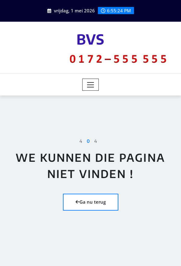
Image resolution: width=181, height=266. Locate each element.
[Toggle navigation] (90, 85)
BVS (90, 39)
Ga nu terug (91, 202)
